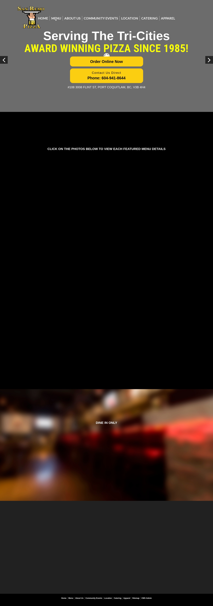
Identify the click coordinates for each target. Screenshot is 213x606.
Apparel (168, 18)
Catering (149, 18)
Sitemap (135, 598)
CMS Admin (146, 598)
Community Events (101, 18)
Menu (56, 18)
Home (43, 18)
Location (129, 18)
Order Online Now (106, 61)
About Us (72, 18)
